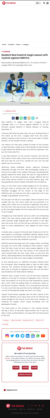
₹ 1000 (34, 367)
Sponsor (7, 358)
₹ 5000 (16, 367)
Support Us (31, 409)
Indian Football (16, 320)
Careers (39, 409)
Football (5, 324)
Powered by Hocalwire (31, 413)
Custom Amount (25, 374)
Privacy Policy (12, 409)
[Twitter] (17, 118)
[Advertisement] (25, 25)
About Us (22, 409)
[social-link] (36, 118)
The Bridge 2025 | (17, 413)
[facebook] (13, 118)
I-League (5, 51)
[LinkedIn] (25, 118)
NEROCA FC (40, 320)
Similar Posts (12, 390)
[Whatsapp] (21, 118)
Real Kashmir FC (28, 320)
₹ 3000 (25, 367)
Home (4, 44)
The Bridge (28, 331)
